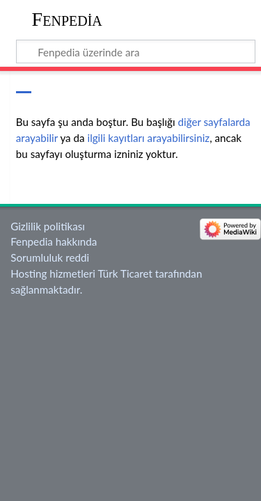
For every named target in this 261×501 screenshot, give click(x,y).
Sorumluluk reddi (49, 257)
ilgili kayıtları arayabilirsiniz (148, 138)
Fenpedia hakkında (53, 241)
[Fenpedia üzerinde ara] (136, 51)
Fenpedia (67, 19)
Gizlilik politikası (47, 226)
